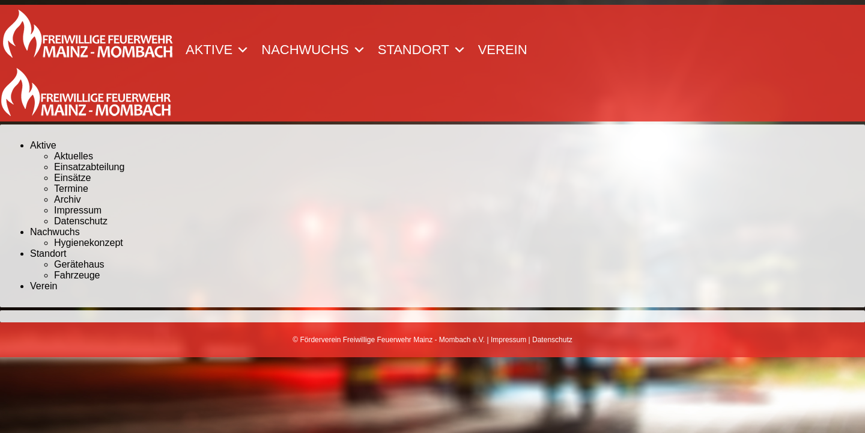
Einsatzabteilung (89, 167)
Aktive (217, 50)
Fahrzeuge (77, 275)
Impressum (78, 210)
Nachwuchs (313, 50)
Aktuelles (73, 156)
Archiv (67, 199)
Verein (502, 50)
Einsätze (72, 178)
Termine (71, 188)
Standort (422, 50)
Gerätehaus (79, 264)
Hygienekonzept (88, 243)
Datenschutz (81, 221)
